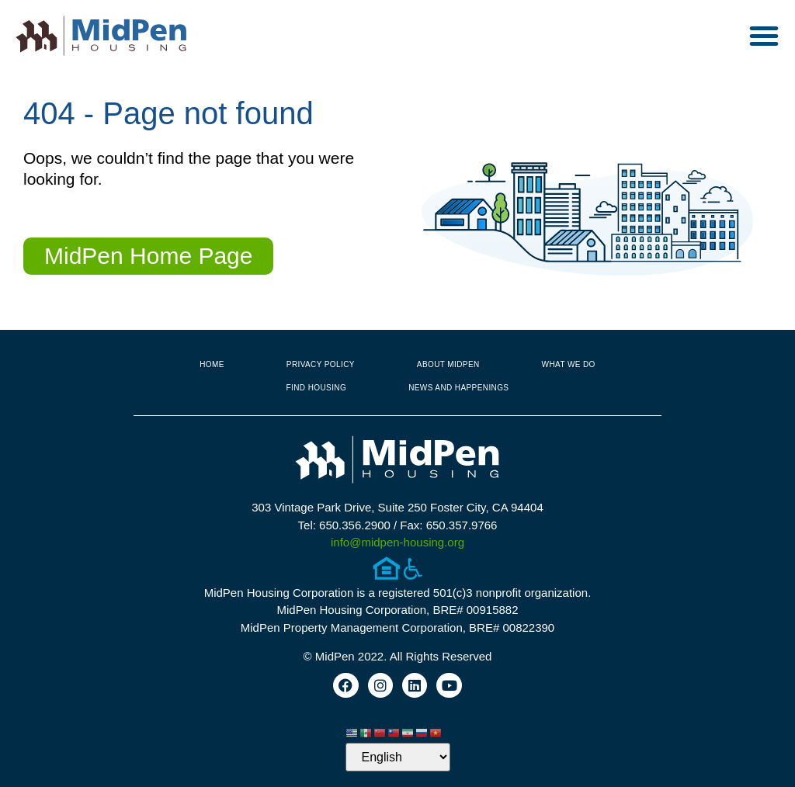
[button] (764, 35)
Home (212, 364)
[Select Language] (397, 757)
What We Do (568, 364)
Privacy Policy (320, 364)
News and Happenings (458, 387)
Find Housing (316, 387)
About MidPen (448, 364)
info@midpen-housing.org (397, 542)
